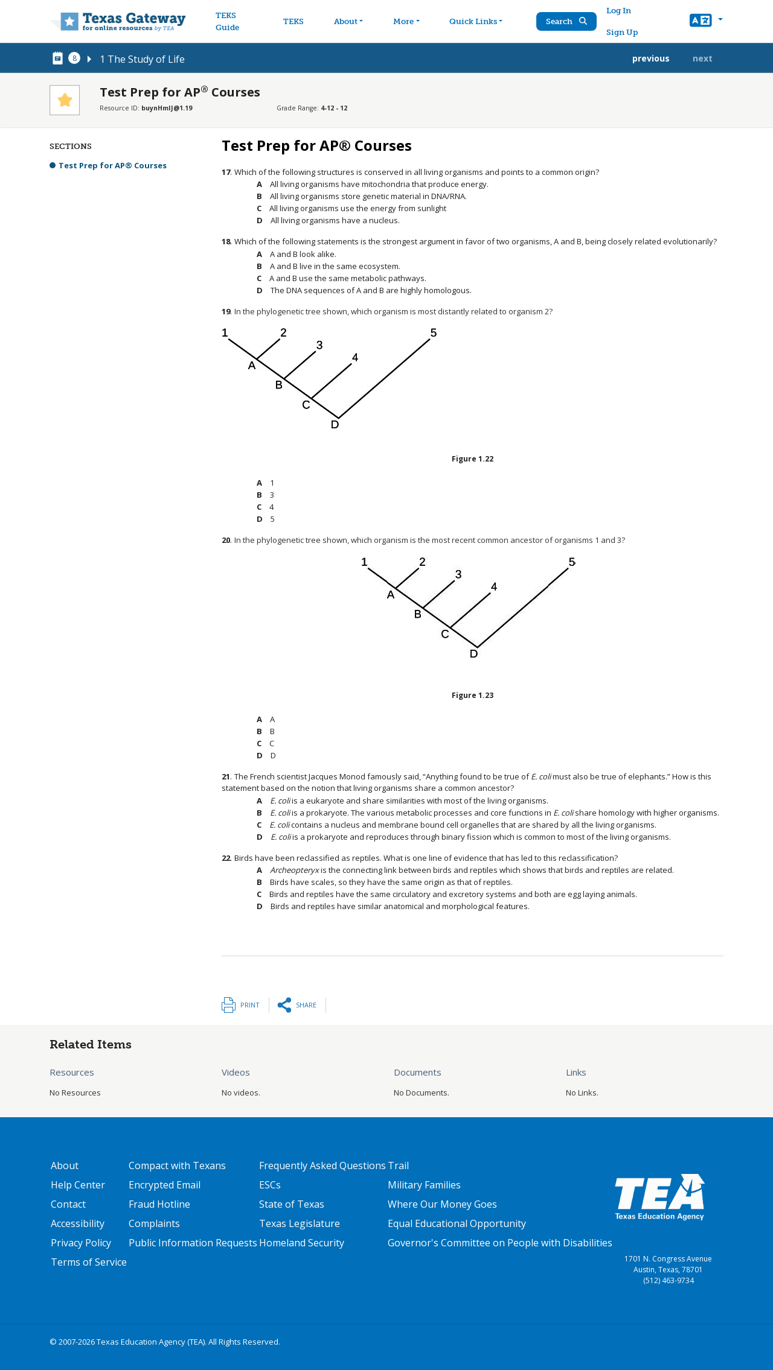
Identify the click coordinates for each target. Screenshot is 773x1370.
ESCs (270, 1184)
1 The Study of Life (142, 59)
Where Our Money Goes (442, 1204)
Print (250, 1004)
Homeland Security (301, 1242)
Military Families (424, 1184)
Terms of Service (89, 1262)
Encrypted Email (164, 1184)
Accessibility (77, 1223)
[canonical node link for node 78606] (60, 58)
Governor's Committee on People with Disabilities (500, 1242)
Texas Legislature (299, 1223)
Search (567, 21)
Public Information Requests (193, 1242)
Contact (68, 1204)
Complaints (154, 1223)
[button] (706, 22)
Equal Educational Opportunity (457, 1223)
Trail (398, 1165)
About (65, 1165)
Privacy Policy (81, 1242)
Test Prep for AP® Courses (113, 165)
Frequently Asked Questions (322, 1165)
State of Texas (291, 1204)
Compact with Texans (177, 1165)
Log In (619, 10)
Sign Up (622, 32)
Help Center (78, 1184)
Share (306, 1004)
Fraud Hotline (159, 1204)
